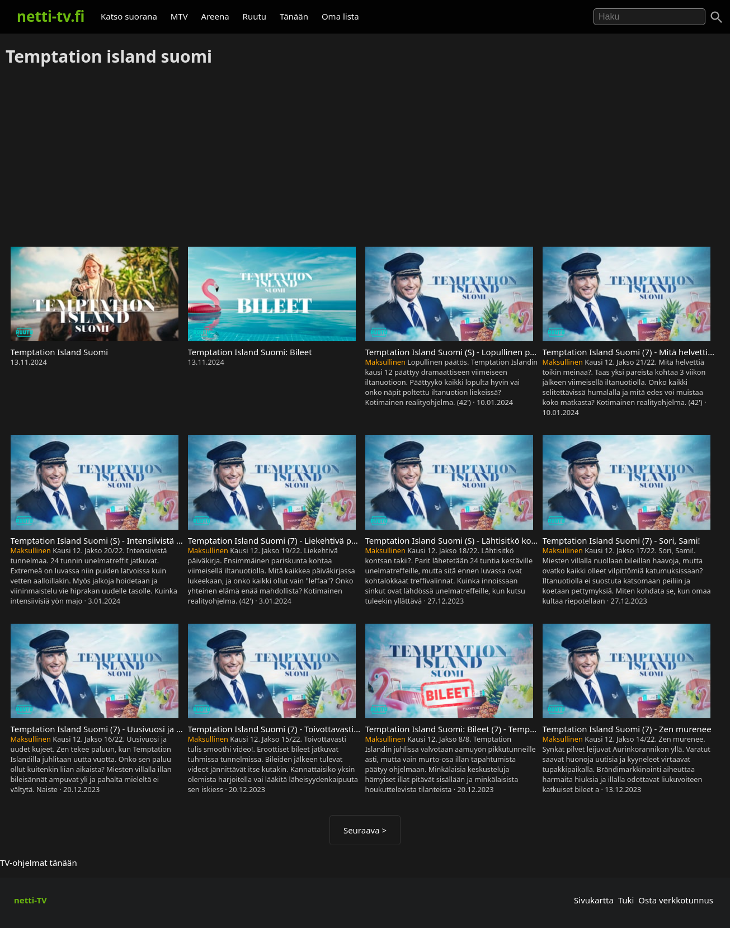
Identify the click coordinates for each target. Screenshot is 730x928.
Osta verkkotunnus (675, 900)
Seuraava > (365, 830)
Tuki (626, 900)
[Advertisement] (365, 157)
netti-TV (30, 900)
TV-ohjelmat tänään (38, 862)
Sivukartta (594, 900)
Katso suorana (129, 16)
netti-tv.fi (50, 16)
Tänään (294, 16)
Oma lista (340, 16)
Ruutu (255, 16)
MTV (179, 16)
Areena (215, 16)
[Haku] (716, 17)
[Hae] (649, 16)
